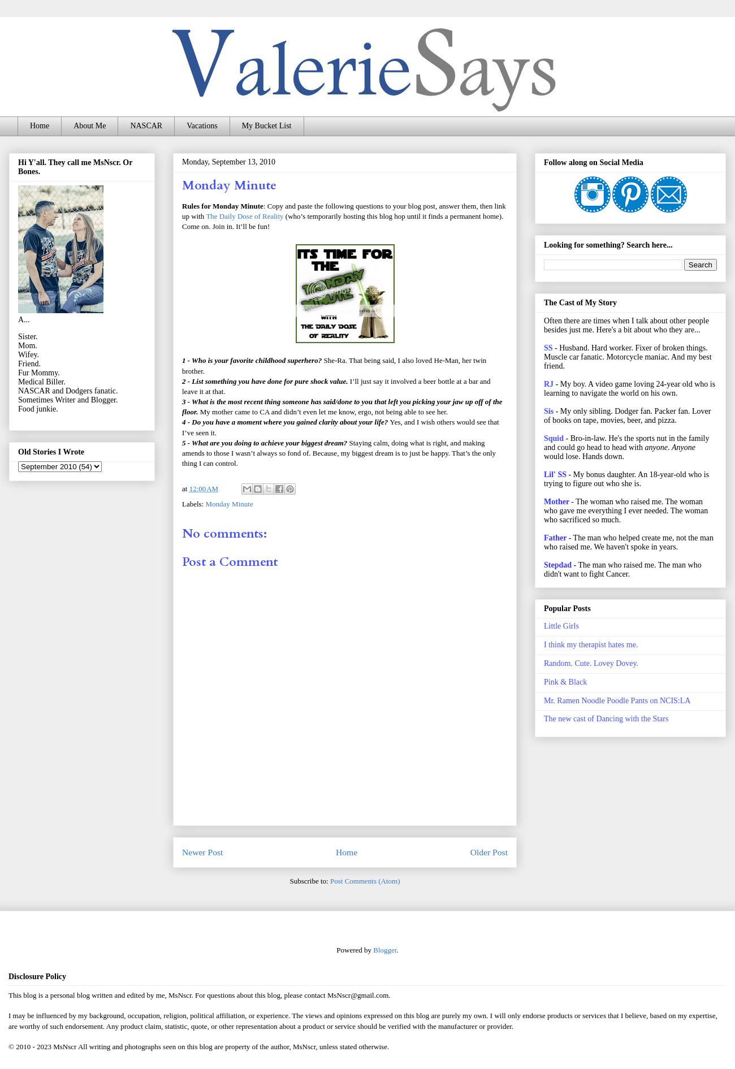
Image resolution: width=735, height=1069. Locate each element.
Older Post (489, 852)
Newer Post (202, 852)
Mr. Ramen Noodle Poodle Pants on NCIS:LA (617, 700)
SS (548, 348)
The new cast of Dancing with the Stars (606, 719)
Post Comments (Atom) (365, 881)
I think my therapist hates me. (591, 644)
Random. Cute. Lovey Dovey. (591, 663)
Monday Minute (229, 504)
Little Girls (561, 626)
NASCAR (146, 126)
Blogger (384, 950)
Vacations (202, 126)
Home (39, 126)
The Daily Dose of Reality (244, 216)
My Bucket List (267, 126)
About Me (90, 126)
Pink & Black (565, 682)
